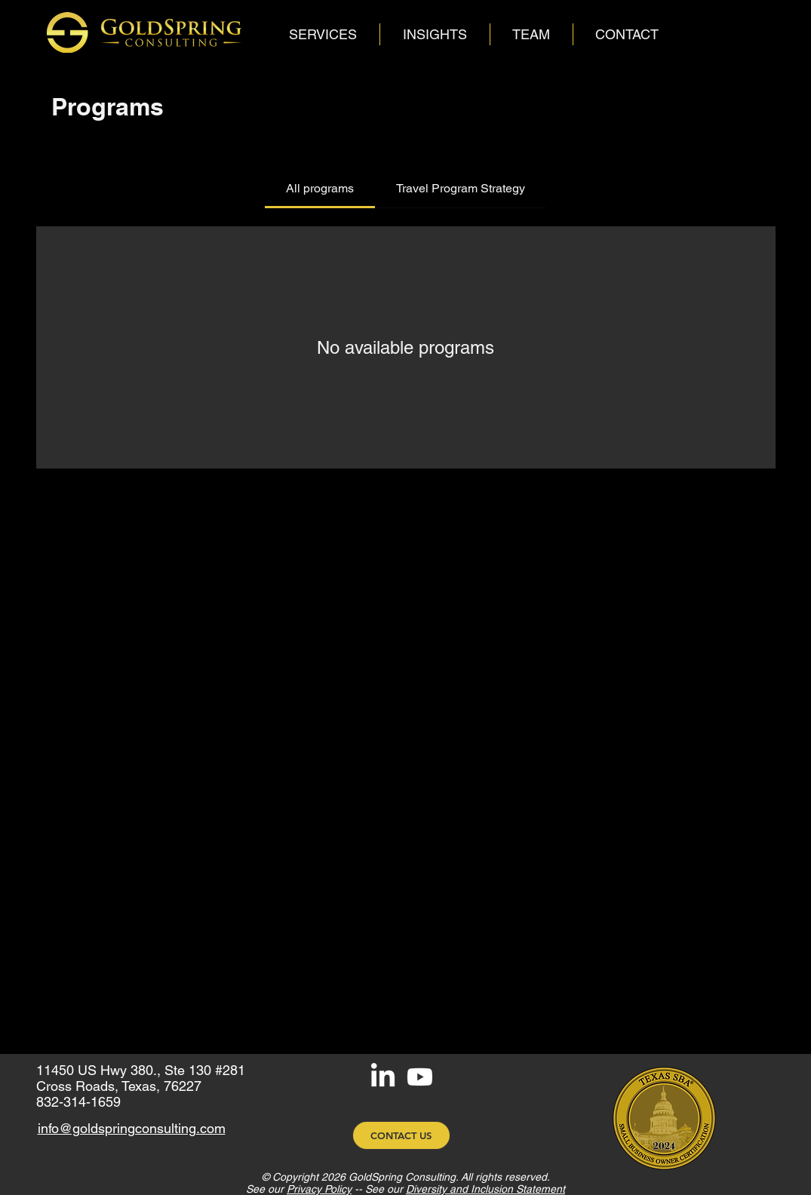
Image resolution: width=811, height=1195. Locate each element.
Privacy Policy (319, 1189)
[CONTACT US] (401, 1135)
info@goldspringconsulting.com (132, 1128)
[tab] (320, 188)
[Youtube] (420, 1077)
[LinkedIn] (383, 1077)
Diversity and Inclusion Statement (485, 1189)
